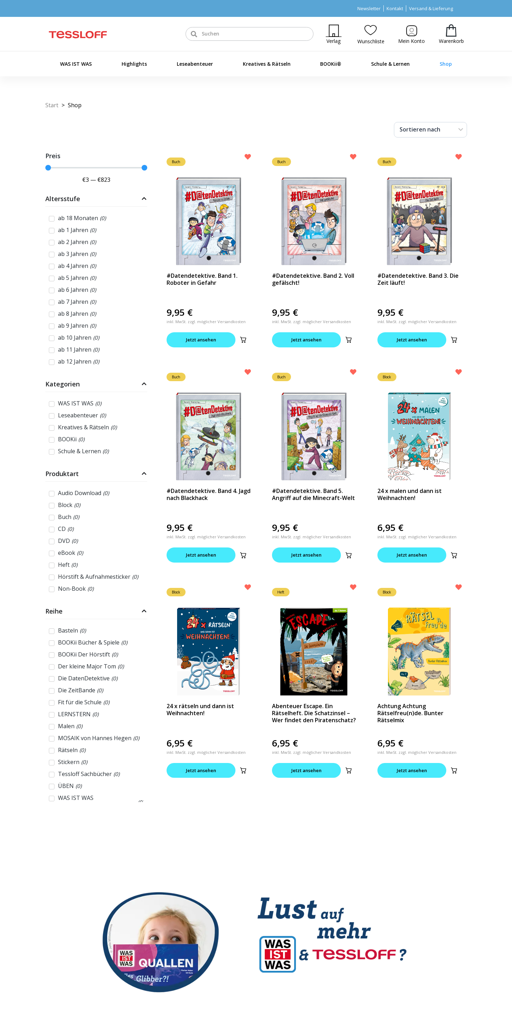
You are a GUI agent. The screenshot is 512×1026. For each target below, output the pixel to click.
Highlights (134, 63)
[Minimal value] (96, 168)
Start (51, 105)
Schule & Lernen (390, 63)
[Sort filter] (430, 129)
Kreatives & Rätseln (267, 63)
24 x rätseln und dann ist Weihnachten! (200, 709)
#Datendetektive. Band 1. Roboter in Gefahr (202, 279)
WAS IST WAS (76, 63)
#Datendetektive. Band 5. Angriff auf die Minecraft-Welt (313, 494)
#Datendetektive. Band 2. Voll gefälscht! (313, 279)
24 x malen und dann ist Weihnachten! (409, 494)
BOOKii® (330, 63)
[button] (243, 340)
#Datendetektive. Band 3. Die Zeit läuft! (418, 279)
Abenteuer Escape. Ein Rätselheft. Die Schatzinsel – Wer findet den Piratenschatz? (314, 713)
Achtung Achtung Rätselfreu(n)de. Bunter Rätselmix (410, 713)
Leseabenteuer (195, 63)
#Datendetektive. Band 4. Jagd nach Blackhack (209, 494)
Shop (446, 63)
